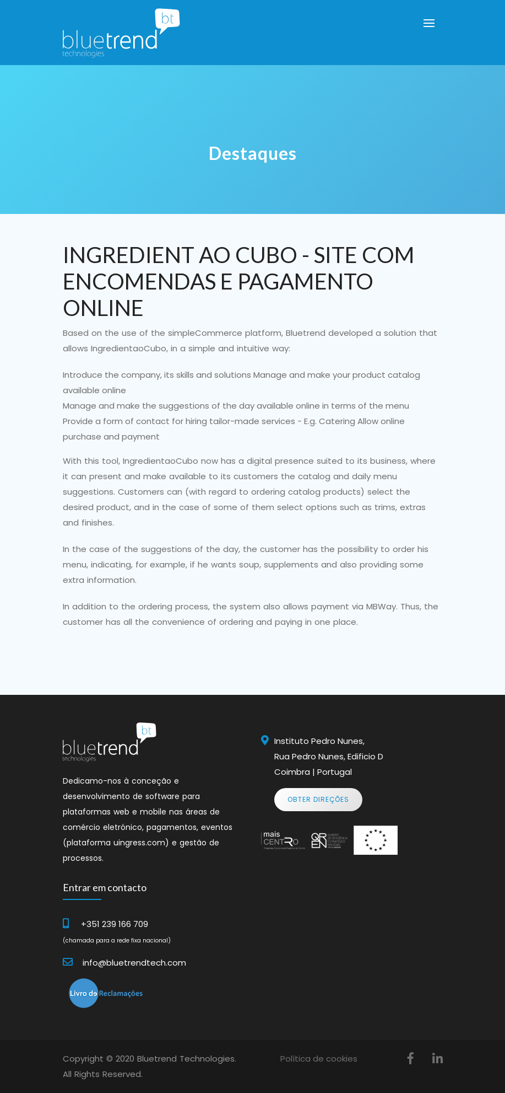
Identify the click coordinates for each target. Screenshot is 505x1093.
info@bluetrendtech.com (134, 962)
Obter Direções (318, 799)
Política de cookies (318, 1058)
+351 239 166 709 (114, 924)
